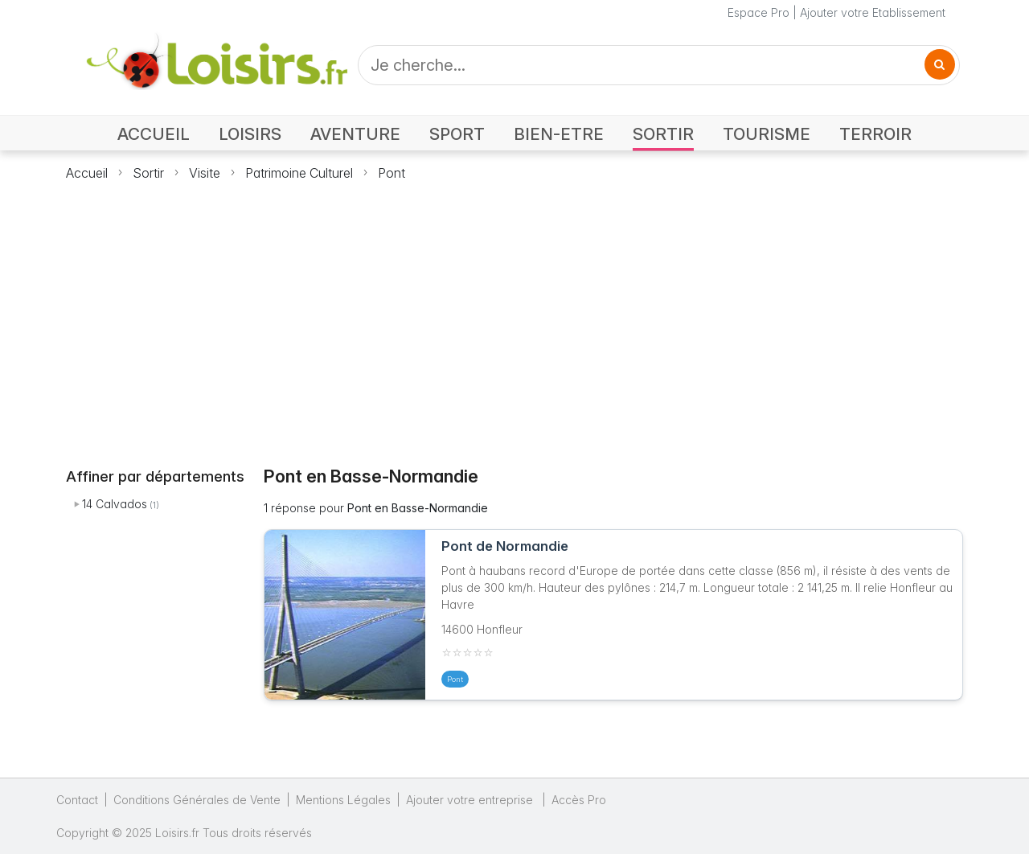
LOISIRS (250, 134)
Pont (391, 173)
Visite (204, 173)
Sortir (148, 173)
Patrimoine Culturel (299, 173)
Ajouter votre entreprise (471, 800)
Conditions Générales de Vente (197, 800)
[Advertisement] (514, 314)
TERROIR (875, 134)
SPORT (457, 134)
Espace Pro (758, 12)
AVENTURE (355, 134)
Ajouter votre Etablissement (872, 12)
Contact (77, 800)
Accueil (87, 173)
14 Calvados (114, 504)
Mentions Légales (343, 800)
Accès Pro (578, 800)
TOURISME (766, 134)
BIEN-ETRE (559, 134)
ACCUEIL (153, 134)
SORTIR (663, 134)
